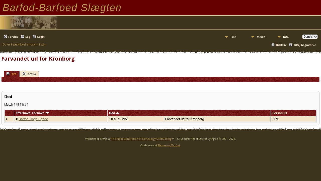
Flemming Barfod (169, 145)
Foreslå (29, 74)
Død (114, 113)
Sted (11, 74)
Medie (261, 37)
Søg (27, 36)
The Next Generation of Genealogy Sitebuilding (141, 139)
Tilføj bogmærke (304, 45)
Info (286, 37)
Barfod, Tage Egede (33, 119)
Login (41, 36)
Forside (13, 36)
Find (233, 37)
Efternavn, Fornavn (32, 113)
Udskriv (281, 45)
